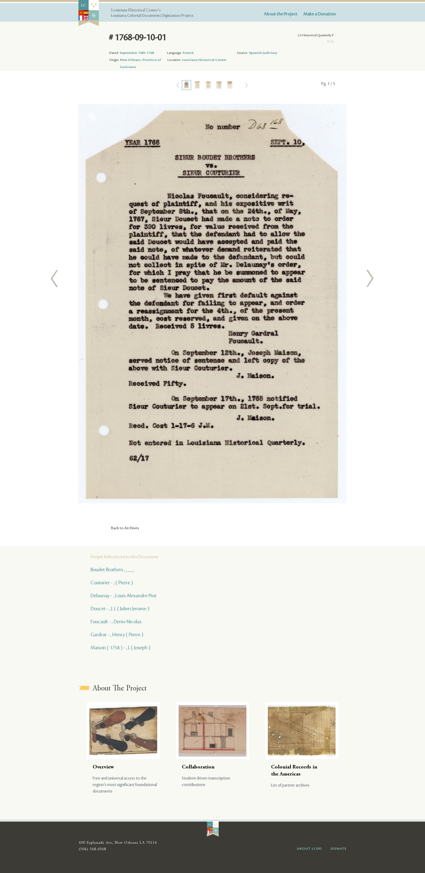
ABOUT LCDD (309, 849)
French (188, 53)
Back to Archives (125, 528)
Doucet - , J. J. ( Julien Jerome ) (120, 608)
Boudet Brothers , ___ (112, 569)
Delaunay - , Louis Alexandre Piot (123, 595)
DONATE (339, 849)
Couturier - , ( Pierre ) (112, 582)
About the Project (280, 14)
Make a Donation (319, 14)
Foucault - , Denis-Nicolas (116, 621)
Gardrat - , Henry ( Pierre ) (117, 634)
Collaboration (198, 767)
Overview (103, 767)
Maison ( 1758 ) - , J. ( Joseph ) (120, 647)
